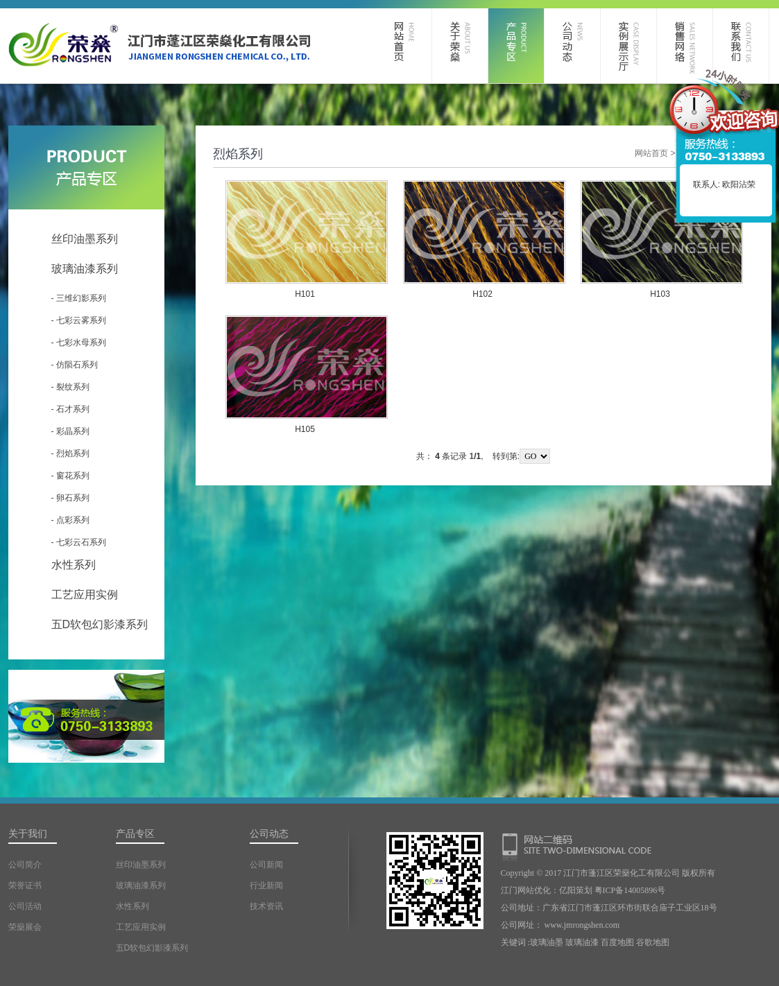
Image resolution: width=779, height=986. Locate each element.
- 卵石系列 (70, 498)
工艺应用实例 (84, 594)
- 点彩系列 (70, 520)
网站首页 (651, 153)
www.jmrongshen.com (582, 925)
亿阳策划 (575, 890)
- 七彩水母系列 (78, 342)
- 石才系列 (70, 409)
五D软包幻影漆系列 (99, 624)
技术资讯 (266, 906)
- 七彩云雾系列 (78, 320)
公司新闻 (266, 865)
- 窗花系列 (70, 476)
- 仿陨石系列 (74, 365)
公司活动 (25, 906)
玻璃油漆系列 (84, 269)
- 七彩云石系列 (78, 542)
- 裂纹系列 (70, 387)
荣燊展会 (25, 927)
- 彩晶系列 (70, 431)
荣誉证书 (25, 885)
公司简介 (25, 865)
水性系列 (73, 565)
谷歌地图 (652, 942)
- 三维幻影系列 (78, 298)
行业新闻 (266, 885)
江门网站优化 (526, 890)
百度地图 (617, 942)
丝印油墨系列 (84, 239)
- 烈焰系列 (70, 453)
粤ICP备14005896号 (630, 890)
